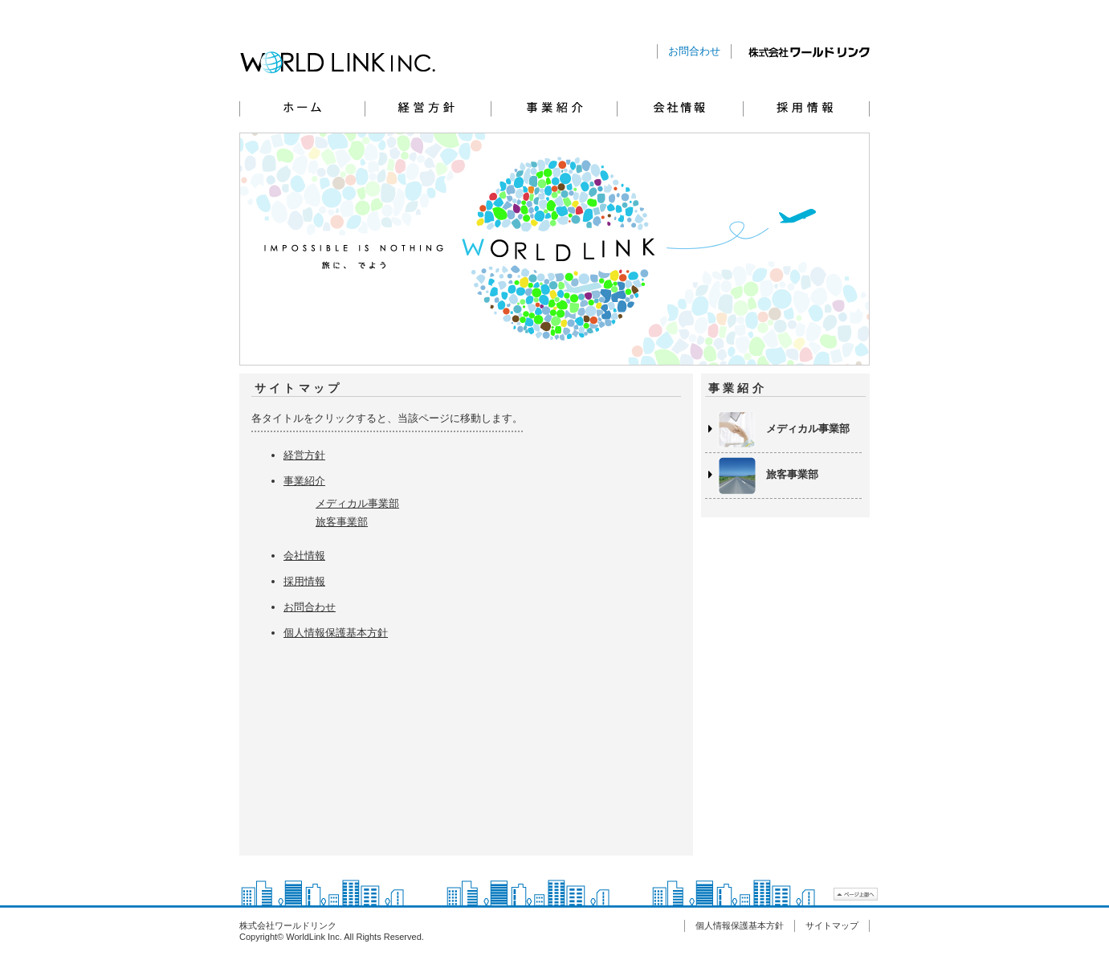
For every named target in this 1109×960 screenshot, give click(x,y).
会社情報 (681, 106)
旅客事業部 (342, 522)
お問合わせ (694, 51)
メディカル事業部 (357, 503)
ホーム (302, 106)
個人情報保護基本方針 (335, 633)
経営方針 (428, 106)
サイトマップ (831, 925)
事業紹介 (554, 106)
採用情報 (807, 106)
